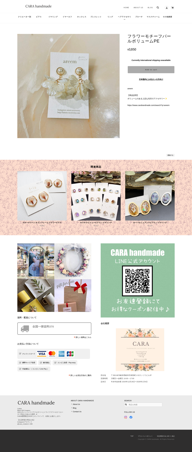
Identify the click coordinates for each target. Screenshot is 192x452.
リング (110, 17)
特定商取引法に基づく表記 (166, 436)
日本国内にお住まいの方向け (151, 79)
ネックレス (81, 17)
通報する (170, 155)
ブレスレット (96, 17)
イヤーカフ (67, 17)
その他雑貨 (167, 17)
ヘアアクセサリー (124, 18)
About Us (137, 8)
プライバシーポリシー (145, 436)
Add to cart (151, 70)
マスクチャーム (153, 17)
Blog (149, 8)
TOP (131, 436)
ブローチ (139, 17)
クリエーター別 (24, 17)
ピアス (39, 17)
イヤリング (53, 17)
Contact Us (77, 412)
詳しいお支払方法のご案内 (81, 375)
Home (125, 8)
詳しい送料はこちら (83, 337)
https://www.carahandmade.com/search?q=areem (148, 105)
